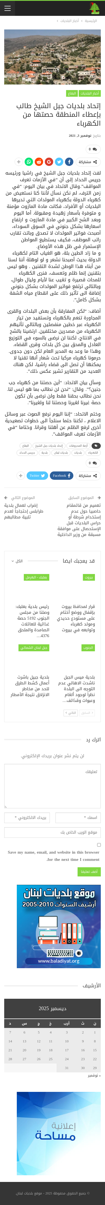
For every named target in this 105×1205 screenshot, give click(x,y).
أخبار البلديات (90, 93)
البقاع (72, 93)
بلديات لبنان (61, 452)
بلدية (44, 452)
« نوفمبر (94, 1075)
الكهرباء (93, 452)
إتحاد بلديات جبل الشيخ (49, 445)
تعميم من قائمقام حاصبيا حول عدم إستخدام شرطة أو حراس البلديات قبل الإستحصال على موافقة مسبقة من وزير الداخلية (79, 519)
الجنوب (88, 648)
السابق (87, 713)
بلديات (78, 452)
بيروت (89, 577)
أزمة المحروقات (78, 445)
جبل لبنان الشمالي (33, 648)
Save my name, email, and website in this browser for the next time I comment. (53, 856)
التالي (71, 713)
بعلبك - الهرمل (36, 577)
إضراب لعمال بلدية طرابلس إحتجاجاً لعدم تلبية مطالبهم (23, 511)
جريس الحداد (27, 452)
